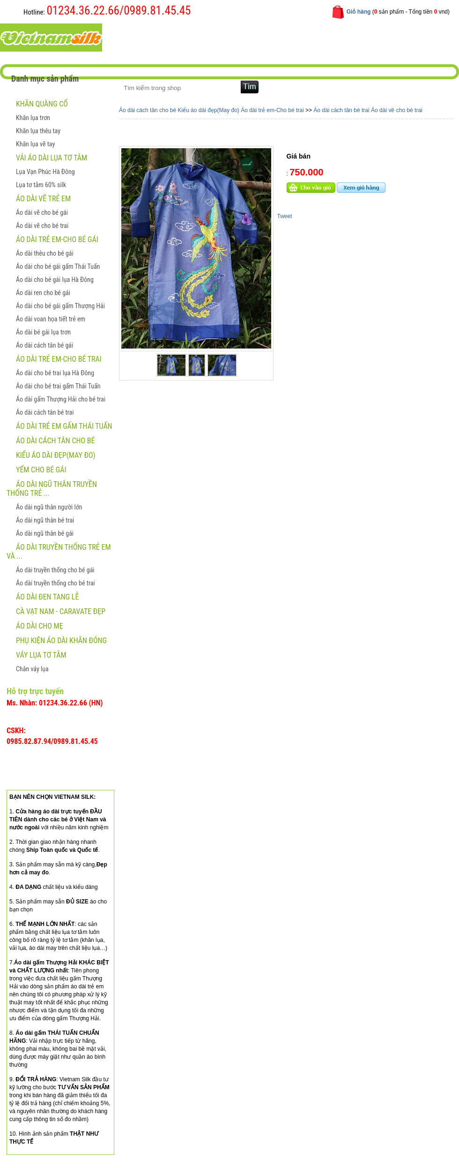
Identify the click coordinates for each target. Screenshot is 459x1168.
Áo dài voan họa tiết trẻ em (50, 319)
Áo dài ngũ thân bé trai (45, 520)
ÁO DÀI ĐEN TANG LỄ (47, 596)
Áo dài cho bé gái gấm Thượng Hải (60, 306)
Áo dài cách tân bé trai (45, 412)
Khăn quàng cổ (42, 103)
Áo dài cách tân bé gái (44, 345)
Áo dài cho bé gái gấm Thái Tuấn (58, 266)
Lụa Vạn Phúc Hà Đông (45, 171)
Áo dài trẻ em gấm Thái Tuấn (64, 426)
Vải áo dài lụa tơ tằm (51, 157)
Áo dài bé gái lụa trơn (43, 332)
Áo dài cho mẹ (39, 626)
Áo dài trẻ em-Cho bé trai (59, 359)
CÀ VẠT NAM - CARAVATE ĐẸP (60, 611)
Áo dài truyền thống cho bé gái (55, 570)
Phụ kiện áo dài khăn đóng (61, 640)
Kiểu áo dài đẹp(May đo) (56, 455)
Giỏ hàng (359, 11)
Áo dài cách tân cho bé (55, 440)
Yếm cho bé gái (41, 469)
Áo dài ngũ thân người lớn (49, 507)
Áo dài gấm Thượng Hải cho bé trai (60, 399)
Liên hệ (313, 37)
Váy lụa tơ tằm (41, 655)
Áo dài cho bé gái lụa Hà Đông (55, 279)
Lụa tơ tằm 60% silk (41, 185)
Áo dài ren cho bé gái (43, 292)
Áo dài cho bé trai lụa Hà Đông (55, 373)
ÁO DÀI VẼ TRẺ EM (43, 198)
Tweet (284, 216)
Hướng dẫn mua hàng (256, 37)
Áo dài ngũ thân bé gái (45, 533)
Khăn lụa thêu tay (38, 131)
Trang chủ (140, 37)
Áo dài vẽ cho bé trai (42, 225)
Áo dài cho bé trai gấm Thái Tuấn (58, 386)
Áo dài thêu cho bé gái (45, 253)
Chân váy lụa (32, 669)
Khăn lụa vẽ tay (35, 144)
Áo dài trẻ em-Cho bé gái (57, 239)
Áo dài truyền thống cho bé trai (55, 583)
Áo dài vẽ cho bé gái (42, 212)
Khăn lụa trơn (33, 117)
